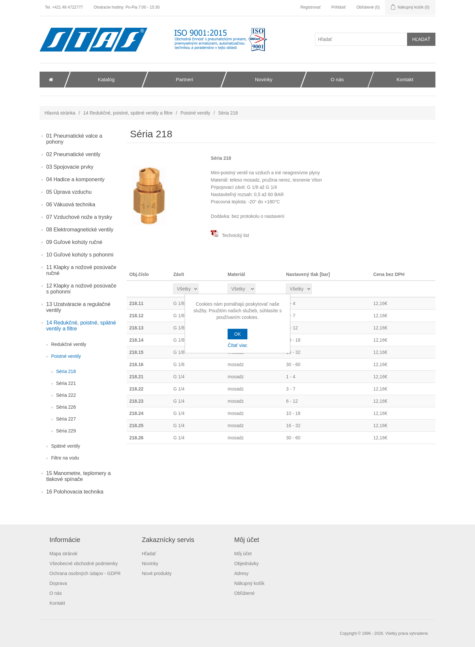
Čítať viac (237, 345)
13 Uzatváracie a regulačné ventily (78, 307)
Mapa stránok (63, 553)
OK (237, 334)
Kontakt (57, 603)
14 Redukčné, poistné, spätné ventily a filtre (128, 113)
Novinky (150, 563)
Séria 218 (66, 371)
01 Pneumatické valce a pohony (74, 139)
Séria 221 (66, 383)
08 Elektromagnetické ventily (79, 229)
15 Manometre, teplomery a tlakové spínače (78, 476)
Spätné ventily (65, 446)
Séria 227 (66, 419)
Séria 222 (66, 395)
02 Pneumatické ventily (73, 154)
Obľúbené (244, 593)
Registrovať (311, 7)
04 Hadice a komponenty (75, 179)
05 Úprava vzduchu (69, 192)
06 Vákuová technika (70, 204)
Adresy (241, 573)
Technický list (230, 235)
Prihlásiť (339, 7)
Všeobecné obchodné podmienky (83, 563)
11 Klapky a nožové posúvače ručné (81, 270)
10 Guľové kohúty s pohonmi (79, 254)
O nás (55, 593)
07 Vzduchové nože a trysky (79, 217)
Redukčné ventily (68, 344)
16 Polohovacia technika (74, 491)
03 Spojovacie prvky (69, 167)
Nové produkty (157, 573)
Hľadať (149, 553)
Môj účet (243, 553)
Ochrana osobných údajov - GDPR (85, 573)
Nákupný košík (249, 583)
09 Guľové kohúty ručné (74, 242)
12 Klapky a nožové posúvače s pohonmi (81, 288)
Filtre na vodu (65, 457)
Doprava (58, 583)
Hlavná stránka (60, 113)
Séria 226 (66, 407)
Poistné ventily (195, 113)
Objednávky (246, 563)
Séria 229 (66, 430)
